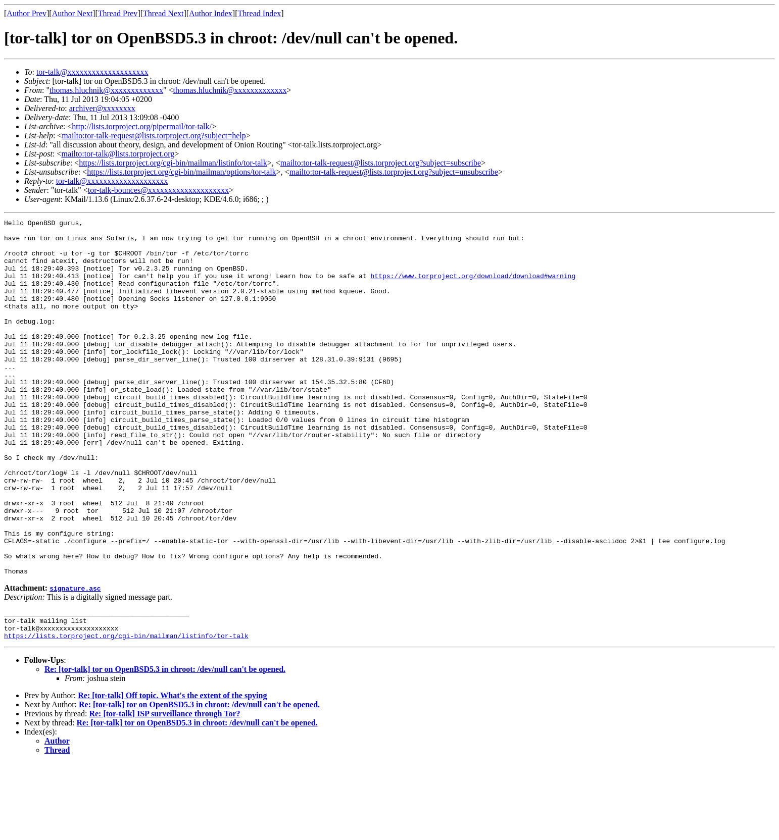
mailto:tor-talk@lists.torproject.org (117, 153)
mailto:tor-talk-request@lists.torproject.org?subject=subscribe (380, 163)
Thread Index (259, 13)
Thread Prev (118, 13)
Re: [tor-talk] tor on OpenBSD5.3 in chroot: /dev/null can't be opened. (164, 746)
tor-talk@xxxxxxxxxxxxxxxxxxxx (92, 72)
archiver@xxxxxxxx (102, 108)
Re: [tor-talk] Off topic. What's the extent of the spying (172, 772)
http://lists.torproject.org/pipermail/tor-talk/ (142, 126)
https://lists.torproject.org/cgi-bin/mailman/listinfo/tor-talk (173, 163)
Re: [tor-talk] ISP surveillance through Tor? (164, 790)
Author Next (72, 13)
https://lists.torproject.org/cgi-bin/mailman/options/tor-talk (181, 172)
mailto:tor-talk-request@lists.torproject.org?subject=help (154, 135)
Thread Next (163, 13)
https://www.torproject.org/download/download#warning (472, 287)
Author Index (210, 13)
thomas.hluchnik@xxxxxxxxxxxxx (106, 90)
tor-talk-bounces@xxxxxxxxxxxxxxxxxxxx (158, 190)
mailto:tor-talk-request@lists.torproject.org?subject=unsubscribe (393, 172)
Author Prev (26, 13)
